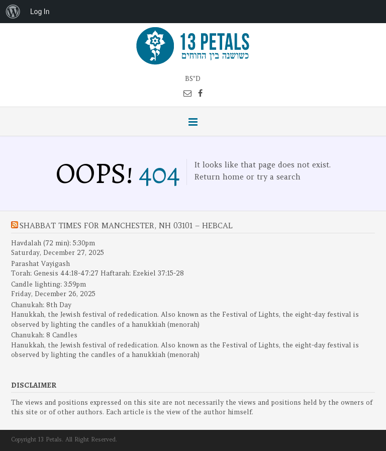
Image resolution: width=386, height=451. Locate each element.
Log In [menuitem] (39, 12)
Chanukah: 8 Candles (44, 335)
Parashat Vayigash (40, 263)
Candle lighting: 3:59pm (48, 284)
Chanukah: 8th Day (41, 305)
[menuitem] (13, 11)
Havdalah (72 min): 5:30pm (53, 243)
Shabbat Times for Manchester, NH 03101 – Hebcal (126, 225)
